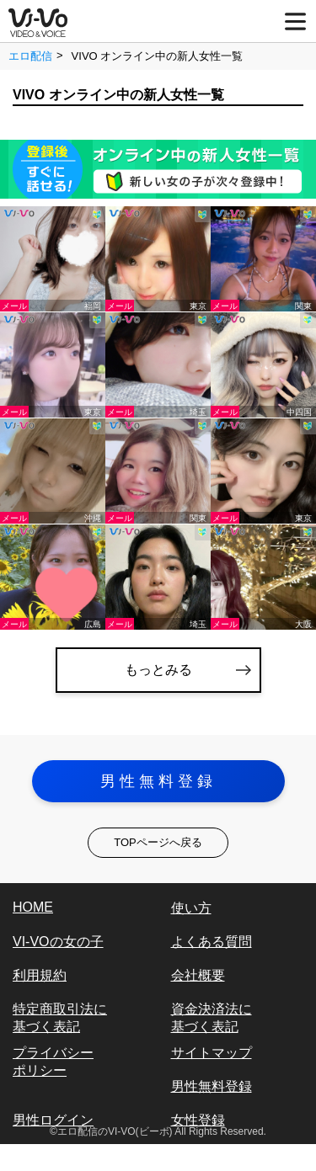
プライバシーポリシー (53, 1062)
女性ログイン (53, 1154)
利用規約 (40, 975)
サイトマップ (211, 1053)
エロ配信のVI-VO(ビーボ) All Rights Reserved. (161, 1131)
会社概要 (198, 975)
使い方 (191, 908)
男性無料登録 (158, 781)
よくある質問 (211, 941)
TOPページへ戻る (158, 842)
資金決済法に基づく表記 (211, 1018)
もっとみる (158, 670)
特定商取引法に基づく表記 (60, 1018)
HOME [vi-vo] (33, 907)
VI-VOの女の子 (58, 941)
